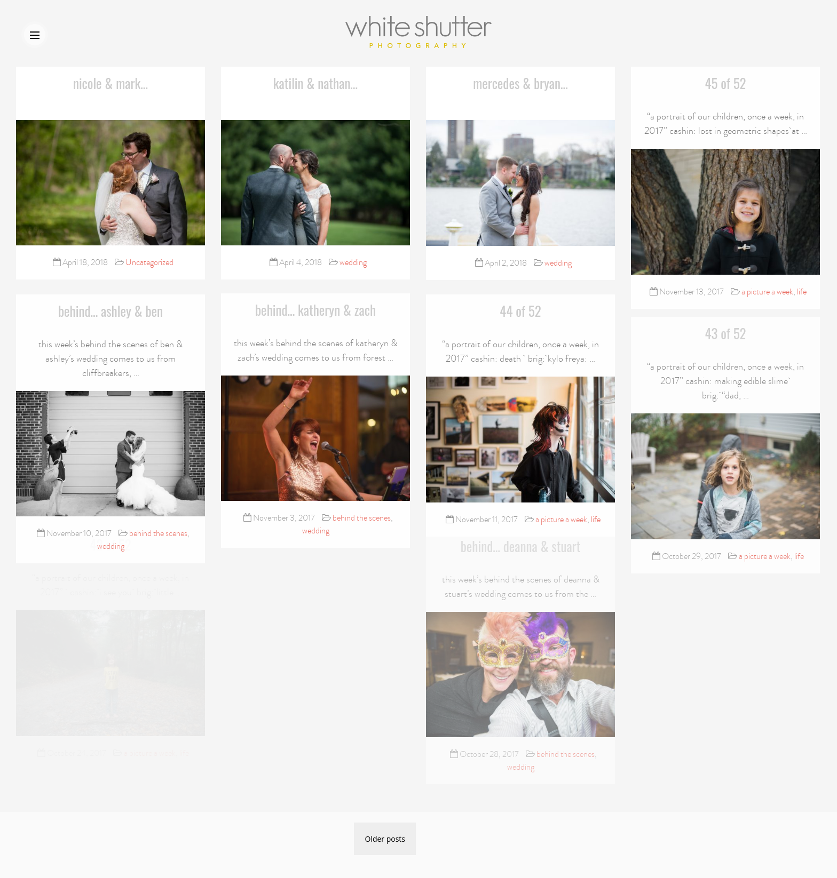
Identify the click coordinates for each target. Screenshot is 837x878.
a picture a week (767, 291)
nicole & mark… (110, 83)
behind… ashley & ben (110, 309)
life (802, 291)
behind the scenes (158, 532)
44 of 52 (520, 310)
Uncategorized (149, 262)
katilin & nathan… (315, 83)
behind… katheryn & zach (315, 306)
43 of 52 (725, 323)
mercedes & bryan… (520, 83)
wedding (353, 262)
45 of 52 (725, 82)
